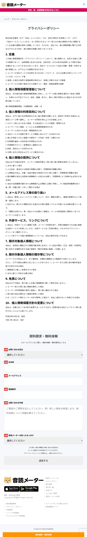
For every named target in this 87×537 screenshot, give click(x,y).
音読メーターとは (52, 478)
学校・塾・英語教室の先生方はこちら (43, 10)
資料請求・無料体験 (43, 534)
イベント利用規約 (12, 513)
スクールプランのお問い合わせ (57, 503)
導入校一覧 (50, 487)
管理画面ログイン (52, 506)
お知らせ (49, 490)
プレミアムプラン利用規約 (15, 516)
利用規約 (9, 510)
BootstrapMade (48, 529)
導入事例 (49, 484)
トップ (6, 19)
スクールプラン (51, 481)
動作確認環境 (11, 503)
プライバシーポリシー (31, 453)
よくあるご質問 (51, 493)
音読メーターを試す (53, 496)
